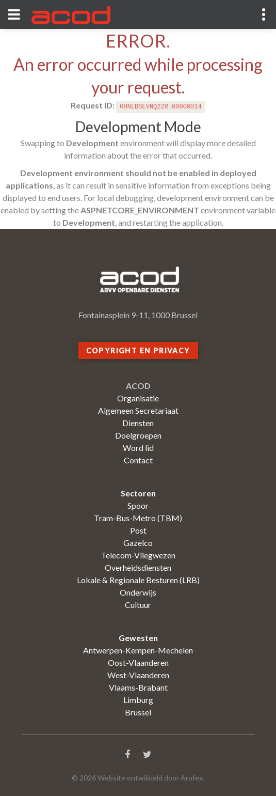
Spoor (138, 505)
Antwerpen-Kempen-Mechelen (138, 650)
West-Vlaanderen (138, 675)
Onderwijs (138, 592)
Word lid (138, 447)
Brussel (138, 712)
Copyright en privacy (138, 350)
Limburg (138, 700)
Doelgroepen (138, 435)
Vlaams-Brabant (138, 687)
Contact (138, 460)
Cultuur (138, 605)
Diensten (138, 423)
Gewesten (138, 638)
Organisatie (138, 398)
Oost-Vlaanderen (138, 662)
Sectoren (138, 493)
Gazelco (138, 543)
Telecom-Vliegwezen (138, 555)
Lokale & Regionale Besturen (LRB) (138, 580)
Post (138, 530)
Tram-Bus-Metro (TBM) (138, 518)
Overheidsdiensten (138, 567)
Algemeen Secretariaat (138, 410)
